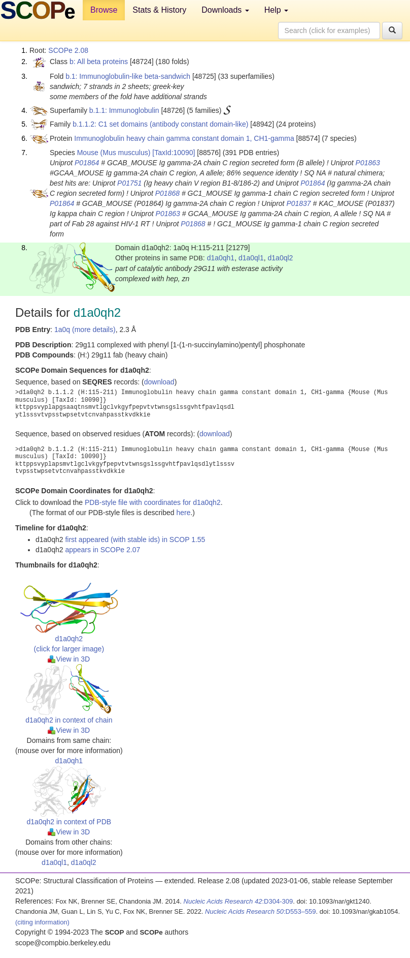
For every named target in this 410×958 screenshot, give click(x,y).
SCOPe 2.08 (68, 50)
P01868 (167, 193)
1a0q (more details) (85, 329)
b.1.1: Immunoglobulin (124, 110)
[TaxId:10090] (173, 152)
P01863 (368, 163)
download (159, 382)
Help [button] (276, 10)
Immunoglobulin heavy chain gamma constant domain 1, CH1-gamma (184, 138)
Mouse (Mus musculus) (114, 152)
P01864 (87, 163)
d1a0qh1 (221, 258)
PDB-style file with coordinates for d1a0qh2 (153, 502)
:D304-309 (238, 901)
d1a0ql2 (280, 258)
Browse (103, 10)
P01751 (129, 183)
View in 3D (69, 659)
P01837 (298, 203)
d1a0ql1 (251, 258)
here (183, 512)
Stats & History (159, 10)
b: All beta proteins (99, 61)
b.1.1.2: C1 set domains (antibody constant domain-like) (160, 124)
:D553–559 (260, 911)
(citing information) (42, 922)
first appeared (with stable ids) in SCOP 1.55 (135, 539)
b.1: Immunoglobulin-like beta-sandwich (127, 76)
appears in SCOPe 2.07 (102, 550)
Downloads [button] (225, 10)
